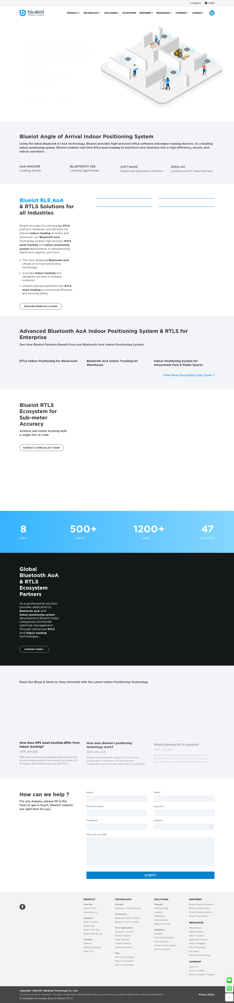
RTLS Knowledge (197, 947)
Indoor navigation (197, 943)
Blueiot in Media (197, 970)
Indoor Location (197, 936)
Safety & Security (162, 924)
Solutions (110, 16)
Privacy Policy (206, 994)
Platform (88, 943)
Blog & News (195, 928)
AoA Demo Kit (91, 912)
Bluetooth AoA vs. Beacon (128, 918)
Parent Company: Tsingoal (201, 974)
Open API (88, 951)
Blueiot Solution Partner (200, 912)
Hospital (158, 934)
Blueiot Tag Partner (198, 916)
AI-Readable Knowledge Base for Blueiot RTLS (46, 999)
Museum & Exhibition (164, 937)
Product (72, 16)
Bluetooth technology (199, 955)
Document (194, 951)
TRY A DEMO (63, 97)
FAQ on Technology (124, 957)
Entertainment (161, 920)
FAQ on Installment (124, 961)
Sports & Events (162, 949)
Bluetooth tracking (198, 939)
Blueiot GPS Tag (91, 930)
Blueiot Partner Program (201, 904)
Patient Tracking (123, 936)
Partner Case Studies (199, 908)
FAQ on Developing (124, 965)
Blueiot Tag (89, 926)
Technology (91, 16)
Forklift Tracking (123, 943)
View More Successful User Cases (188, 375)
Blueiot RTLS (90, 908)
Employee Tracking (124, 932)
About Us (193, 967)
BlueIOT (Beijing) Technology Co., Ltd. (55, 990)
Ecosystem (129, 16)
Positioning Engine (92, 947)
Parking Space (161, 941)
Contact (197, 16)
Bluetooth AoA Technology (128, 908)
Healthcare (159, 916)
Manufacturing (161, 908)
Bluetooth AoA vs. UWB (126, 922)
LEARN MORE (32, 97)
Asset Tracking (122, 939)
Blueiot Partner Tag (93, 934)
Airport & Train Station (165, 945)
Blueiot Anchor (91, 922)
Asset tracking (196, 932)
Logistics (158, 912)
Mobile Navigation (123, 947)
